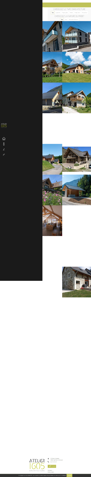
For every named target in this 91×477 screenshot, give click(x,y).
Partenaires (51, 467)
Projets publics (66, 10)
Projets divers (78, 10)
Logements (58, 10)
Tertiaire (72, 10)
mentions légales (43, 475)
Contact (55, 463)
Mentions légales (52, 469)
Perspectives (85, 10)
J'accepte (69, 475)
